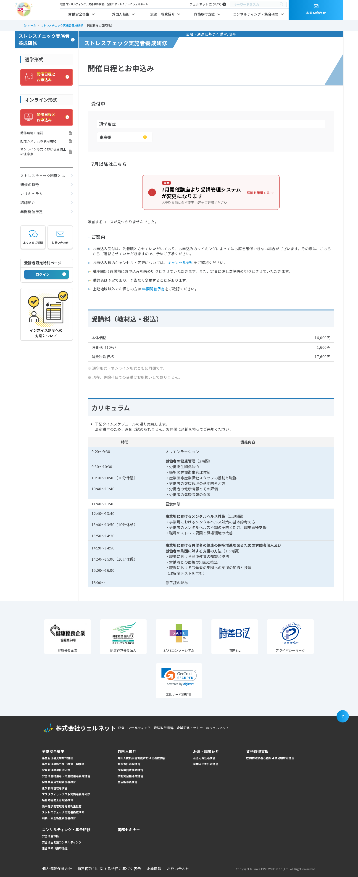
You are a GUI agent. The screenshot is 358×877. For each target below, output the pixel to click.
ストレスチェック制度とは (42, 175)
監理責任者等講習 (129, 764)
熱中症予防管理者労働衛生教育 (62, 806)
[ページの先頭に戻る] (343, 716)
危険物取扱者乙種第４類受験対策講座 (270, 758)
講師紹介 (27, 202)
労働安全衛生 (78, 14)
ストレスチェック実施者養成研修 (44, 39)
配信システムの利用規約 (38, 141)
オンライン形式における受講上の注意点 (43, 151)
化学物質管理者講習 (54, 788)
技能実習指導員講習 (130, 776)
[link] (179, 677)
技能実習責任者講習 (130, 770)
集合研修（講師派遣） (56, 848)
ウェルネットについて (205, 4)
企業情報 (154, 868)
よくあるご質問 (33, 236)
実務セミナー (129, 829)
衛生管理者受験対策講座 (57, 758)
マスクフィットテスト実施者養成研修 (66, 794)
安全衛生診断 (50, 836)
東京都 (105, 137)
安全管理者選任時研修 (56, 770)
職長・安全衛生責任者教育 (59, 818)
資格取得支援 (204, 14)
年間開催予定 (31, 211)
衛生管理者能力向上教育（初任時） (64, 764)
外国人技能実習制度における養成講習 (142, 758)
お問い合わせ (60, 236)
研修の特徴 (29, 184)
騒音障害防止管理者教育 (57, 800)
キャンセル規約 (181, 262)
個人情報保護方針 (57, 868)
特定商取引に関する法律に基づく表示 (109, 868)
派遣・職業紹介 (162, 14)
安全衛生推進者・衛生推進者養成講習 (66, 776)
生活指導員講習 (127, 782)
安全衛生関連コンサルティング (61, 842)
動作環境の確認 (31, 133)
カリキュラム (31, 193)
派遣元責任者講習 (204, 758)
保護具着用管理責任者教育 (59, 782)
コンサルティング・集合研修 (256, 14)
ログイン (43, 274)
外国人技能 (120, 14)
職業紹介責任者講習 (205, 764)
